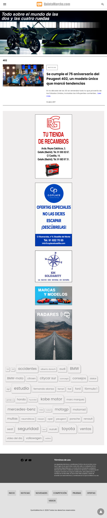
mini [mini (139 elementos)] (41, 410)
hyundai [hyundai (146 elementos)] (33, 399)
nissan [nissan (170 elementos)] (41, 419)
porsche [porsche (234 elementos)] (75, 418)
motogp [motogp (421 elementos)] (62, 409)
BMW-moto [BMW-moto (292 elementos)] (15, 378)
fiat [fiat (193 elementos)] (69, 389)
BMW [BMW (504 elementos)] (74, 368)
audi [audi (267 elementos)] (62, 369)
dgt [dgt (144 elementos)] (8, 389)
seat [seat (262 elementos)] (10, 429)
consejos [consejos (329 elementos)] (79, 378)
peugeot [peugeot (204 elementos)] (61, 418)
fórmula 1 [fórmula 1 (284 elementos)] (91, 389)
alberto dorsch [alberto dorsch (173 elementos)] (48, 369)
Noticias (52, 67)
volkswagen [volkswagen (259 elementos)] (34, 438)
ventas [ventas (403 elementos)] (85, 429)
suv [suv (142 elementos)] (44, 429)
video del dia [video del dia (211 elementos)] (14, 438)
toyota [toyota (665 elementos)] (68, 428)
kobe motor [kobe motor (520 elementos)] (51, 399)
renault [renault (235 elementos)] (88, 418)
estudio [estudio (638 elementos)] (21, 388)
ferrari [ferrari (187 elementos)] (61, 388)
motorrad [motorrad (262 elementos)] (79, 409)
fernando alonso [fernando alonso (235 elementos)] (43, 389)
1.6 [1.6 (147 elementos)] (8, 369)
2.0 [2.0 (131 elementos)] (13, 369)
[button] (53, 146)
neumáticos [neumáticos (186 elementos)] (27, 418)
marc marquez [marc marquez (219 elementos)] (75, 399)
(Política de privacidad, (85, 464)
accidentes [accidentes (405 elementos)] (27, 368)
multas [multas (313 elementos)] (12, 419)
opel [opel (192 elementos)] (50, 418)
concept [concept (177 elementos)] (64, 378)
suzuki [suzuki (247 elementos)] (53, 429)
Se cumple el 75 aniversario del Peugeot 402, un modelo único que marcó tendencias (72, 79)
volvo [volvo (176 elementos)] (48, 438)
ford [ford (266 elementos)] (78, 389)
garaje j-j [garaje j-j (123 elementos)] (10, 400)
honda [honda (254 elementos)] (21, 399)
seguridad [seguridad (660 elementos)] (28, 428)
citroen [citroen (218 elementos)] (31, 378)
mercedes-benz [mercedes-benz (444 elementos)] (22, 409)
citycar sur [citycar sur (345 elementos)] (48, 378)
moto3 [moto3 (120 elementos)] (48, 410)
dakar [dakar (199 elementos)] (93, 378)
